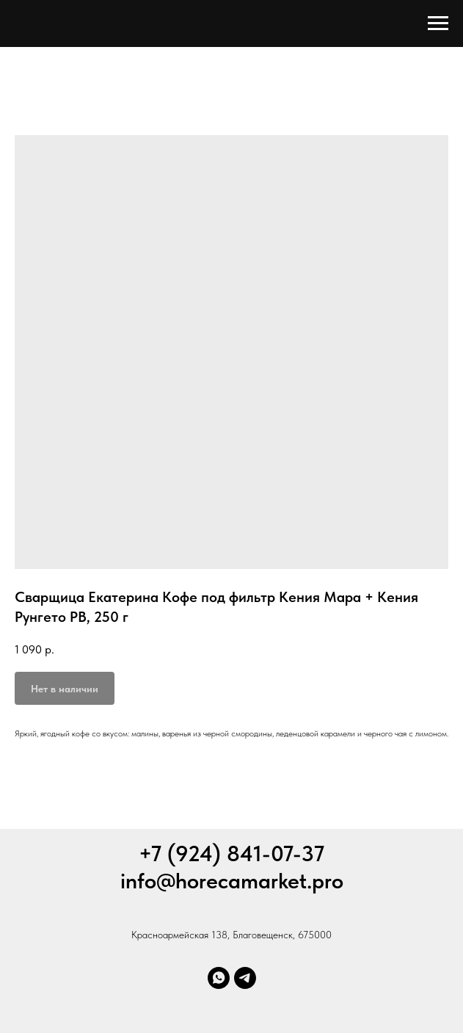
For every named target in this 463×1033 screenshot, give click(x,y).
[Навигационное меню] (438, 23)
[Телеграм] (245, 978)
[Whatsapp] (219, 978)
